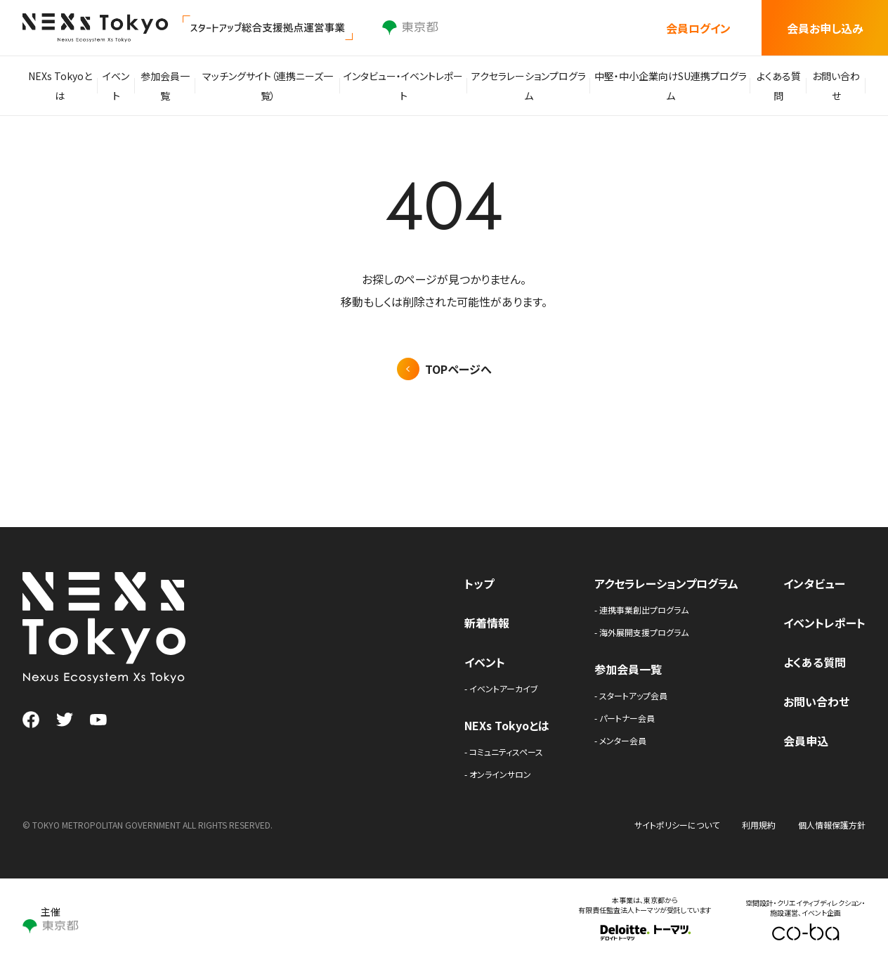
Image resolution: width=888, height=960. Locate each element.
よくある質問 (774, 86)
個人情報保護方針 (832, 825)
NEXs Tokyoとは (61, 86)
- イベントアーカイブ (501, 688)
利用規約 (759, 825)
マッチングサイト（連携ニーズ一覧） (274, 86)
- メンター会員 (620, 740)
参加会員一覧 (172, 86)
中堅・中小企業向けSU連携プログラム (667, 86)
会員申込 (805, 740)
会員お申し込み (825, 28)
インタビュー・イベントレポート (407, 86)
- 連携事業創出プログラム (641, 610)
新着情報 (486, 622)
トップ (479, 583)
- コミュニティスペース (503, 752)
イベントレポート (824, 622)
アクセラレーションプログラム (529, 86)
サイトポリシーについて (676, 825)
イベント (120, 86)
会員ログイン (698, 28)
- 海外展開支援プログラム (641, 632)
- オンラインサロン (497, 774)
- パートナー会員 (624, 718)
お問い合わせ (834, 86)
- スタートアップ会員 (630, 695)
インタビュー (814, 583)
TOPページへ (458, 369)
